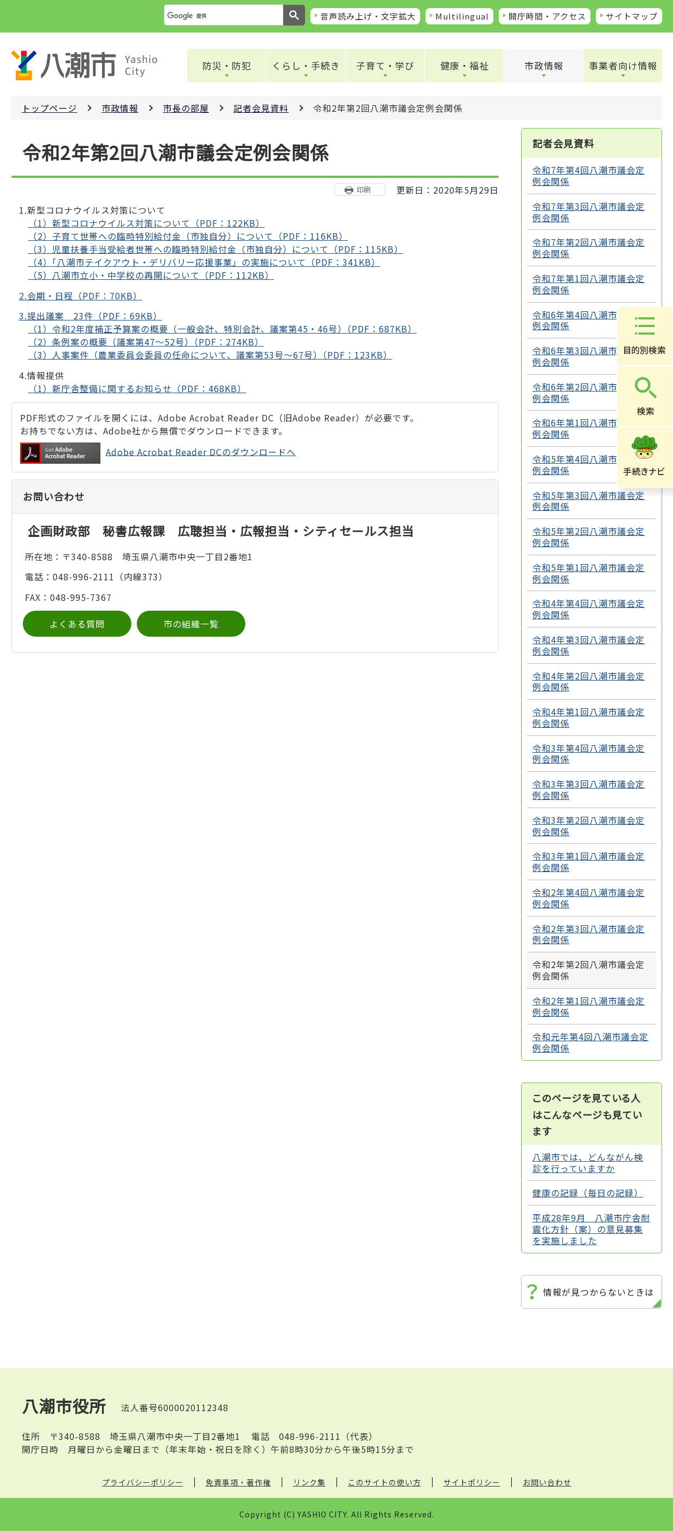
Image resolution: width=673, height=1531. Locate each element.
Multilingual (462, 16)
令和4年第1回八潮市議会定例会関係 (588, 717)
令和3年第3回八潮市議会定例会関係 (588, 789)
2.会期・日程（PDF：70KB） (80, 295)
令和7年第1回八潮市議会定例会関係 (588, 284)
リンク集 (309, 1482)
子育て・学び (385, 65)
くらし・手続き (306, 65)
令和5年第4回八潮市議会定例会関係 (588, 464)
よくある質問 (77, 623)
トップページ (49, 107)
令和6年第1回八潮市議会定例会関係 (588, 428)
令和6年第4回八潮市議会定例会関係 (588, 320)
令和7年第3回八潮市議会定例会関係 (588, 212)
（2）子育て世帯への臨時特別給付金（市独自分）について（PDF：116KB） (188, 235)
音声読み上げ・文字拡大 (368, 16)
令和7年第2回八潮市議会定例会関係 (588, 247)
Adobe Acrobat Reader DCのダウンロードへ (158, 453)
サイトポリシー (471, 1482)
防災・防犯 (226, 65)
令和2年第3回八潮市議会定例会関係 (588, 934)
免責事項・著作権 (238, 1482)
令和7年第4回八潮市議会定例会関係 (588, 175)
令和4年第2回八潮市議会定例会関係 (588, 681)
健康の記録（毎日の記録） (587, 1192)
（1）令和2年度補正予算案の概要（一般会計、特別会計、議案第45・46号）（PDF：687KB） (222, 328)
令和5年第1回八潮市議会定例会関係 (588, 573)
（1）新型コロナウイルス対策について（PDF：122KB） (146, 222)
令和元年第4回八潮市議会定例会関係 (590, 1042)
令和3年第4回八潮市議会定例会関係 (588, 753)
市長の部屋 (186, 107)
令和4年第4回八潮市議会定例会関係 (588, 609)
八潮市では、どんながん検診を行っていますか (587, 1162)
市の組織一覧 (191, 623)
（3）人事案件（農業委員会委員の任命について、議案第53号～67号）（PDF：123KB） (210, 354)
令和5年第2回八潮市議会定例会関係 (588, 536)
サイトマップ (632, 16)
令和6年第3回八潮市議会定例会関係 (588, 356)
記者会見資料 (261, 107)
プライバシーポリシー (142, 1482)
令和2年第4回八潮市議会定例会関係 (588, 898)
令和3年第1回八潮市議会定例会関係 (588, 861)
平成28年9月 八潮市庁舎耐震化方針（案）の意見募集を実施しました (591, 1229)
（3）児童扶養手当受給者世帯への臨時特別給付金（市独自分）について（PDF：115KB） (215, 248)
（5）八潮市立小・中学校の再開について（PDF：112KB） (151, 274)
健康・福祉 (464, 65)
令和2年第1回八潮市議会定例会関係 (588, 1006)
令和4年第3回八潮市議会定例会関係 (588, 645)
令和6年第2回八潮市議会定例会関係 (588, 392)
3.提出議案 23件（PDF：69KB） (90, 315)
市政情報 (543, 65)
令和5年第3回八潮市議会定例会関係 (588, 501)
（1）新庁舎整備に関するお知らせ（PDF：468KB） (137, 388)
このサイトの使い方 (384, 1482)
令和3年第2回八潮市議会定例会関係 (588, 825)
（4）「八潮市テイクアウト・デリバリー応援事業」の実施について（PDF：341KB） (204, 261)
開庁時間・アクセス (547, 16)
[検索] (222, 15)
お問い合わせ (547, 1482)
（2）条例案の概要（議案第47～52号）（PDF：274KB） (146, 341)
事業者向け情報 (623, 65)
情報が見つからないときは (598, 1291)
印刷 (364, 189)
